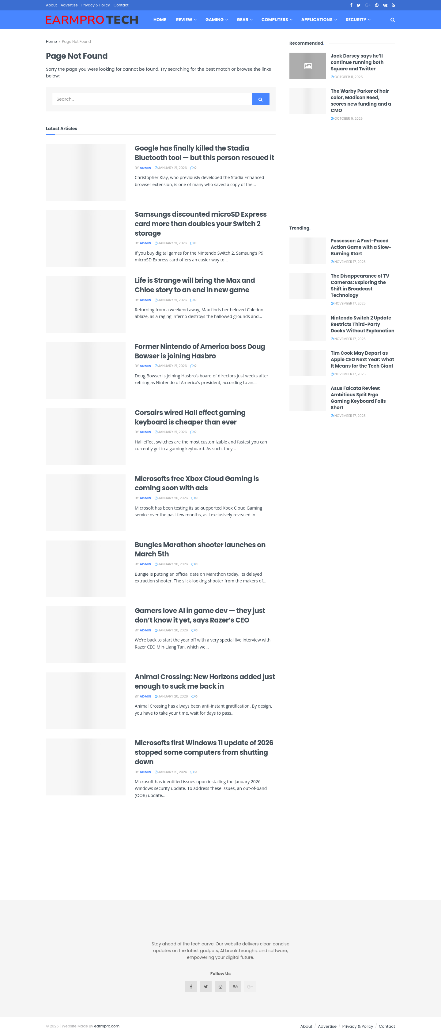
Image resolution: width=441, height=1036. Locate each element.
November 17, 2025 (348, 261)
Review (184, 20)
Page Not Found (76, 41)
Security (356, 20)
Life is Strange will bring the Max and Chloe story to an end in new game (195, 285)
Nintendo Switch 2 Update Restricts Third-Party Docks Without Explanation (362, 324)
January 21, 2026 (171, 167)
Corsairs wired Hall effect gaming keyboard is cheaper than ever (190, 417)
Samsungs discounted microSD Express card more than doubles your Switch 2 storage (201, 224)
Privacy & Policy (95, 5)
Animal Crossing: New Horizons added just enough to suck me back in (205, 681)
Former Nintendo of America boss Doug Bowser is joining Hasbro (200, 351)
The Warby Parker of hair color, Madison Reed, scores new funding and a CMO (361, 101)
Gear (242, 20)
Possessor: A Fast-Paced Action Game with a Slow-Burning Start (361, 247)
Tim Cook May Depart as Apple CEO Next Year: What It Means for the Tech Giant (362, 359)
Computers (275, 20)
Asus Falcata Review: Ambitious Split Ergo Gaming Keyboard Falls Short (358, 398)
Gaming (214, 20)
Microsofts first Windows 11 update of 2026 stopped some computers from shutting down (204, 752)
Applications (317, 20)
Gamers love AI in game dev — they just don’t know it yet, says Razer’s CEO (200, 615)
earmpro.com (107, 1026)
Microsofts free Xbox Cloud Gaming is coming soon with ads (197, 483)
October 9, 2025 (347, 118)
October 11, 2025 (347, 76)
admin (145, 167)
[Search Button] (261, 99)
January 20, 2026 (171, 498)
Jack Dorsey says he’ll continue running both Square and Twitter (357, 62)
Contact (121, 5)
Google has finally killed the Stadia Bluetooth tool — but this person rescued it (204, 153)
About (51, 5)
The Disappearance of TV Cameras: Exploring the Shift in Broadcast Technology (360, 285)
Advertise (69, 5)
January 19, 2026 (171, 771)
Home (159, 20)
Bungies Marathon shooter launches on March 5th (200, 549)
